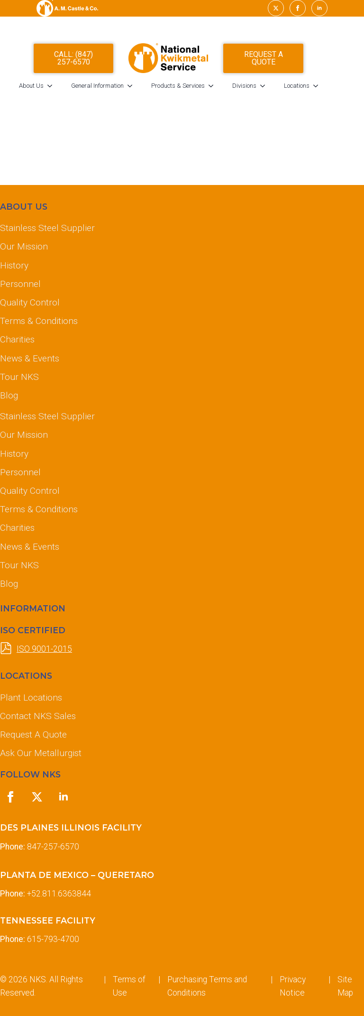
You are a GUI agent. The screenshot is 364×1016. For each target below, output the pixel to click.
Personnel (20, 283)
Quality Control (30, 302)
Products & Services (191, 87)
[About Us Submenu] (66, 87)
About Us (45, 87)
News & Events (29, 358)
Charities (17, 339)
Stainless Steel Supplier (47, 227)
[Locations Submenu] (332, 87)
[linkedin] (319, 8)
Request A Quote (33, 734)
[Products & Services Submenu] (227, 87)
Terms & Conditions (39, 320)
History (14, 265)
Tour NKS (19, 376)
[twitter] (276, 8)
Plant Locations (31, 697)
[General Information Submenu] (146, 87)
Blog (9, 395)
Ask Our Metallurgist (41, 752)
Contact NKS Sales (38, 715)
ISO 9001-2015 (44, 649)
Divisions (258, 87)
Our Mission (24, 246)
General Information (111, 87)
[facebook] (298, 8)
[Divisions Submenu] (279, 87)
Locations (310, 87)
